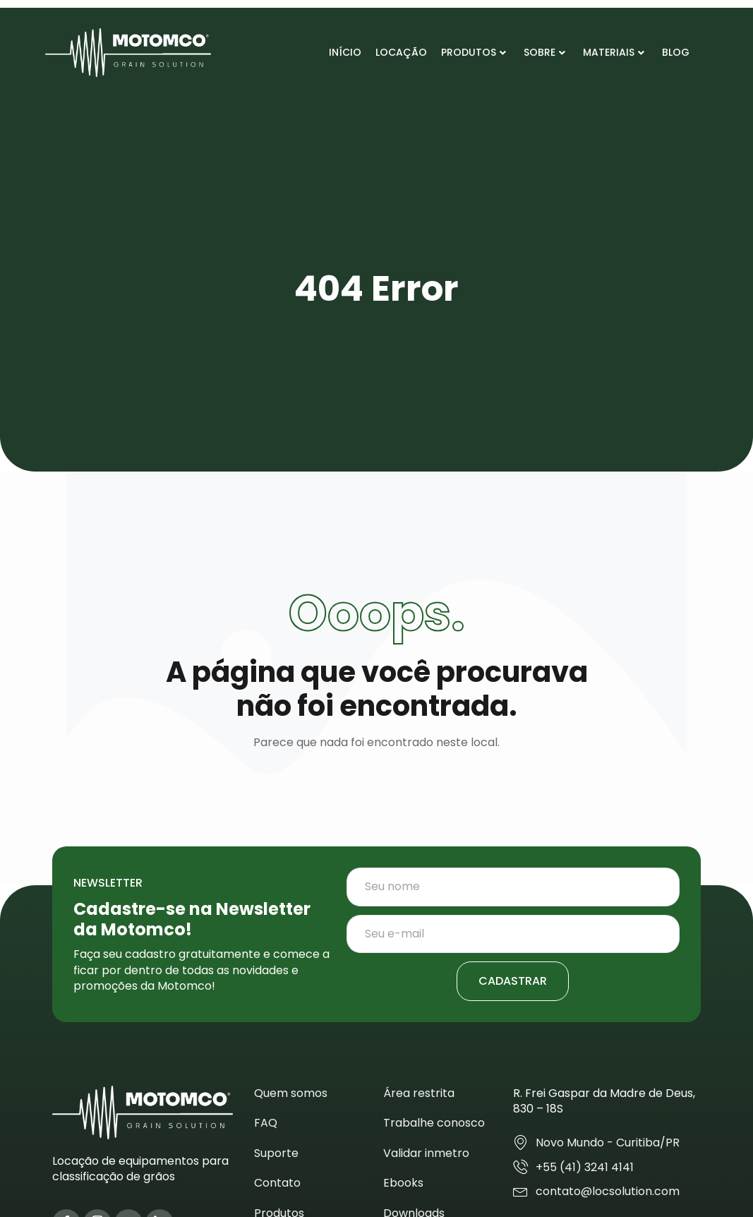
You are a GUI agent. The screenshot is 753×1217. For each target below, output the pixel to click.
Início (345, 52)
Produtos (473, 52)
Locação (401, 52)
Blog (675, 52)
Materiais (613, 52)
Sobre (544, 52)
